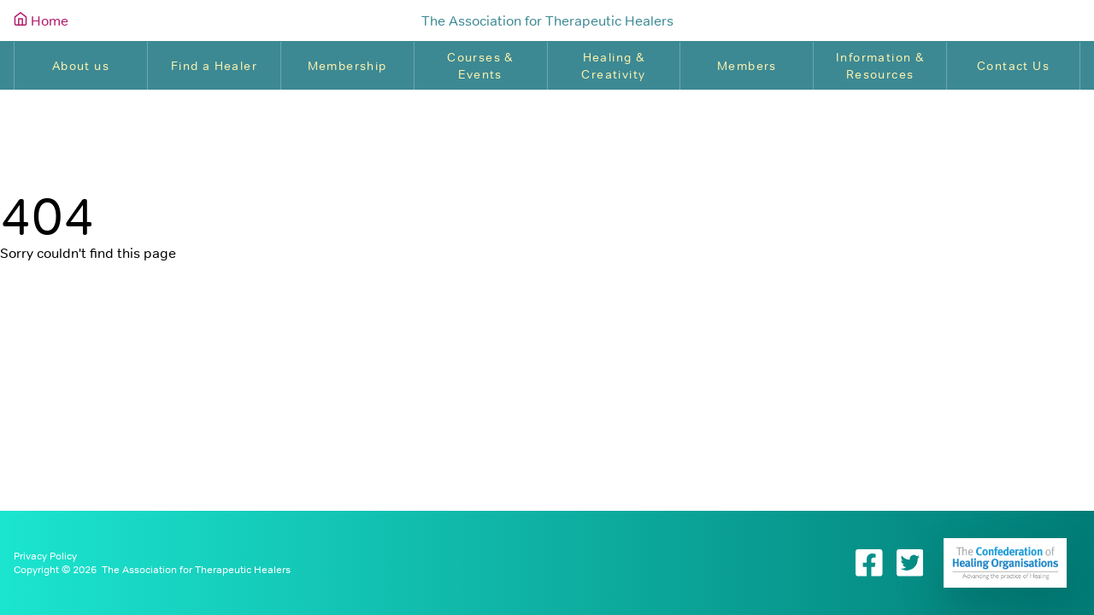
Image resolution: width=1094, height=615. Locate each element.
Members (747, 65)
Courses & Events (480, 66)
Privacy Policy (45, 556)
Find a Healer (214, 65)
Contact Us (1013, 65)
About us (80, 65)
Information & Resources (880, 66)
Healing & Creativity (613, 66)
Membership (347, 65)
